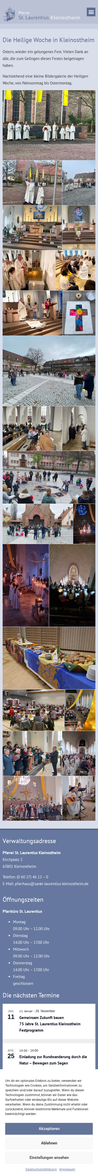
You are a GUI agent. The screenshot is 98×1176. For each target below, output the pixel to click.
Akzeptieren (49, 1128)
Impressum (67, 1169)
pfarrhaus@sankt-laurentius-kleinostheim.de (52, 883)
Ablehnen (49, 1143)
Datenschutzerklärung (41, 1169)
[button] (91, 12)
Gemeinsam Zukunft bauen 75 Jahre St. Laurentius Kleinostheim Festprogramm (49, 1024)
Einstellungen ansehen (49, 1157)
